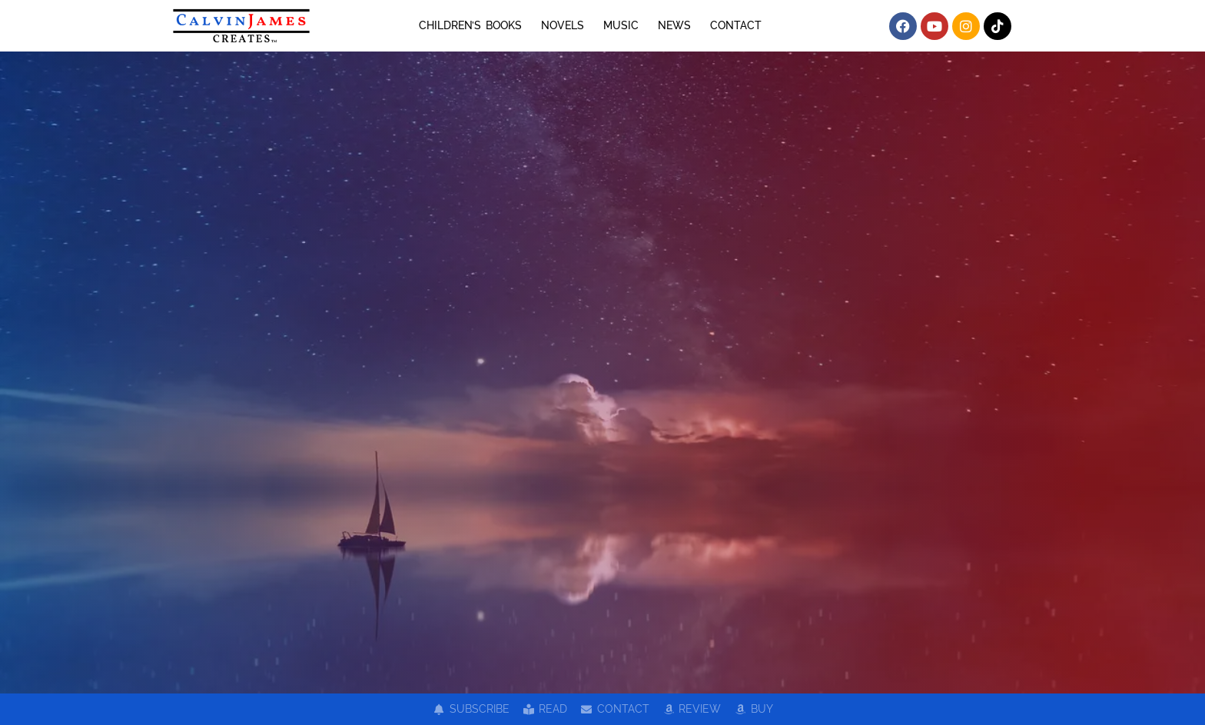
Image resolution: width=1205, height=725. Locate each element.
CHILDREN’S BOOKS (470, 25)
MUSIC (621, 25)
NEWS (674, 25)
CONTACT (736, 25)
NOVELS (562, 25)
